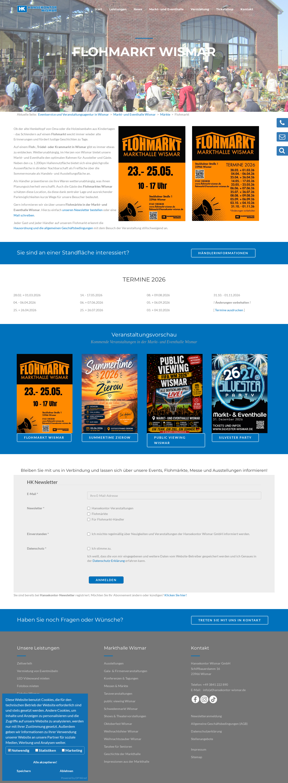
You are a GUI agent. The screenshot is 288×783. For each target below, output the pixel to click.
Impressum (198, 749)
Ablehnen (66, 771)
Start (98, 9)
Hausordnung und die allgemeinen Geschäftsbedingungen (53, 228)
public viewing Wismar (120, 701)
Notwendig (18, 750)
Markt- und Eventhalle (166, 9)
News (138, 9)
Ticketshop (224, 9)
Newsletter (35, 508)
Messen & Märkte (116, 686)
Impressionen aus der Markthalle (126, 761)
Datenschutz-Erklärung (109, 561)
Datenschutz (36, 548)
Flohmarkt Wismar (44, 437)
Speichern (24, 771)
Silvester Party (235, 437)
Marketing (72, 750)
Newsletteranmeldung (206, 716)
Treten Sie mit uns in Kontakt (229, 620)
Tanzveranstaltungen (118, 693)
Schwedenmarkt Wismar (121, 709)
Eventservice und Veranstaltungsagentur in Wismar (73, 114)
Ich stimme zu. (101, 548)
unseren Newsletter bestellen (82, 210)
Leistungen (117, 9)
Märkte (165, 114)
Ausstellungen (114, 663)
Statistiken (45, 750)
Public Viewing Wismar (170, 440)
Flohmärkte (97, 514)
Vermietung (200, 9)
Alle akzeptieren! (45, 762)
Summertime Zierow (110, 437)
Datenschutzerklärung (206, 731)
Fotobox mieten (28, 686)
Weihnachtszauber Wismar (122, 739)
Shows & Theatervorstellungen (125, 716)
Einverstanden (38, 534)
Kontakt (246, 9)
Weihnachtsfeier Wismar (121, 731)
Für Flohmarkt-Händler (106, 519)
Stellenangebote (202, 739)
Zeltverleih (24, 663)
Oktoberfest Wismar (118, 724)
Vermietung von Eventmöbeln (37, 671)
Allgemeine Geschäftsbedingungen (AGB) (219, 724)
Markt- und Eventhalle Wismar (134, 114)
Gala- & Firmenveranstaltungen (125, 671)
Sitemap (196, 757)
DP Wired (81, 778)
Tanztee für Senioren (118, 746)
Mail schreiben (24, 215)
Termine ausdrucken (229, 310)
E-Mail (32, 494)
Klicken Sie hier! (175, 595)
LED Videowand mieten (33, 678)
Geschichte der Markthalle (122, 754)
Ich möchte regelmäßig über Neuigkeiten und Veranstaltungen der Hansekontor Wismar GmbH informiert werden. (171, 534)
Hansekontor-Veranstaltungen (110, 508)
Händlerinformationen (223, 253)
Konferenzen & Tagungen (121, 678)
